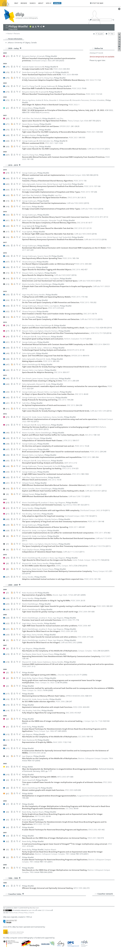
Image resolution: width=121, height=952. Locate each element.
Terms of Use (13, 913)
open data (31, 910)
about (40, 3)
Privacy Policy (23, 913)
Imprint (31, 913)
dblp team (35, 908)
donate (57, 3)
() (41, 60)
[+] (96, 894)
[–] (7, 39)
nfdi (47, 3)
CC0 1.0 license (46, 910)
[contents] (45, 112)
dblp (16, 3)
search (32, 3)
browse (24, 3)
